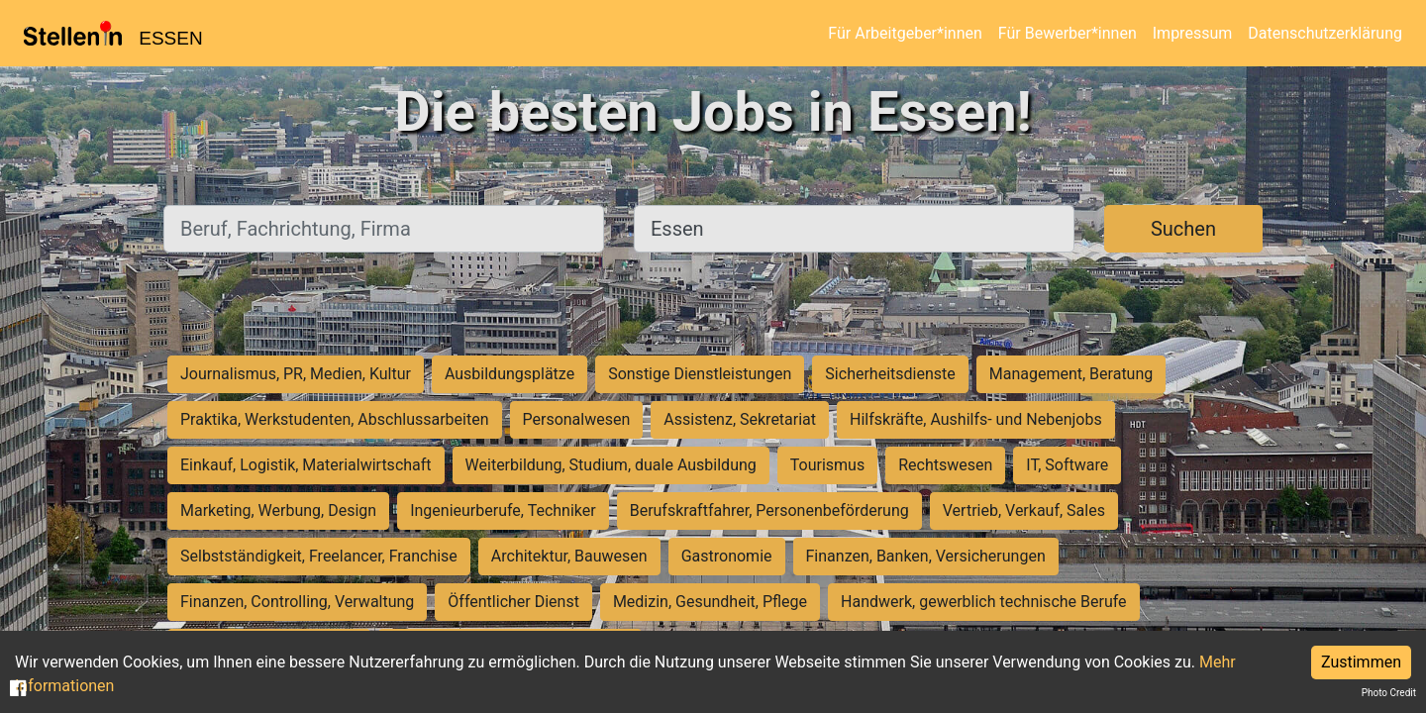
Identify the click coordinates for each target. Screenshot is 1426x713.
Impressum (1193, 33)
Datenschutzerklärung (1325, 33)
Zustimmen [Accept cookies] (1361, 662)
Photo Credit (1389, 692)
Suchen (1183, 229)
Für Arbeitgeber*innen (904, 33)
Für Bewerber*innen (1067, 33)
